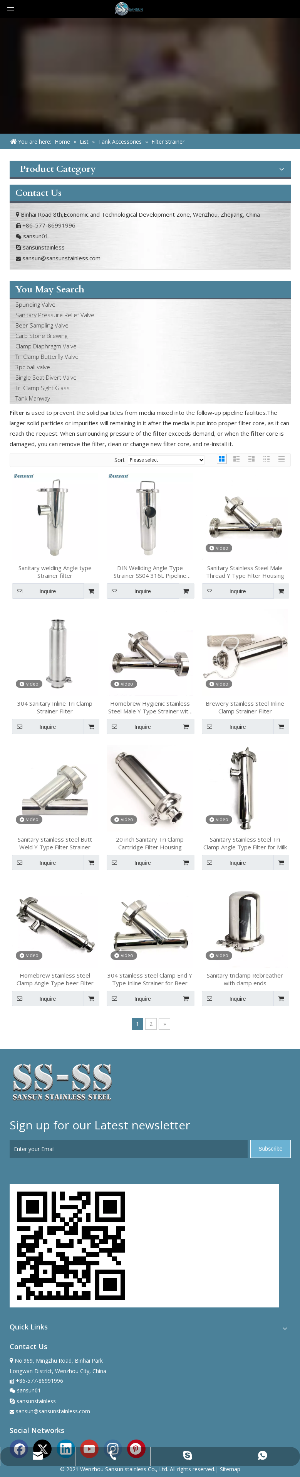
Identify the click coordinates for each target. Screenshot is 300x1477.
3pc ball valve (32, 367)
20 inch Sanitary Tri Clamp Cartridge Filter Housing (150, 843)
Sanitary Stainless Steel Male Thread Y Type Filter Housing (245, 571)
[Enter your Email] (129, 1149)
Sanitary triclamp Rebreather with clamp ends (245, 979)
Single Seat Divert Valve (46, 377)
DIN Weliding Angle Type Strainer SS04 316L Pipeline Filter (150, 571)
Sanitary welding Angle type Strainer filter (55, 571)
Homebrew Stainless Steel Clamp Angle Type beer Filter (55, 979)
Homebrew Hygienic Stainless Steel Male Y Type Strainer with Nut (149, 707)
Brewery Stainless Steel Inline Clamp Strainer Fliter (245, 707)
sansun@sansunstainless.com (61, 258)
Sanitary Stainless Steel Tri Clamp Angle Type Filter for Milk (245, 843)
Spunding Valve (35, 304)
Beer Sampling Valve (42, 325)
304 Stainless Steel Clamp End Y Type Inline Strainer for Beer (149, 979)
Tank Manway (32, 398)
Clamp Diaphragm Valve (46, 346)
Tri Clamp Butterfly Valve (47, 356)
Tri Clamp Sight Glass (42, 388)
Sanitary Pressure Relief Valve (54, 315)
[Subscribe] (270, 1149)
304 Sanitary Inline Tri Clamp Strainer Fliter (54, 707)
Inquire (34, 591)
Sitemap (230, 1469)
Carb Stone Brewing (41, 336)
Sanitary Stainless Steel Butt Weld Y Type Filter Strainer (55, 843)
